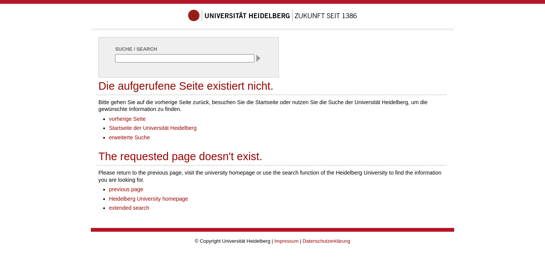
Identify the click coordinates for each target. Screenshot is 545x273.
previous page (126, 189)
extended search (129, 208)
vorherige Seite (127, 119)
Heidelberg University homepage (148, 199)
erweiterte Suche (129, 137)
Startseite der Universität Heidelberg (152, 128)
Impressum (286, 241)
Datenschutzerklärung (326, 241)
